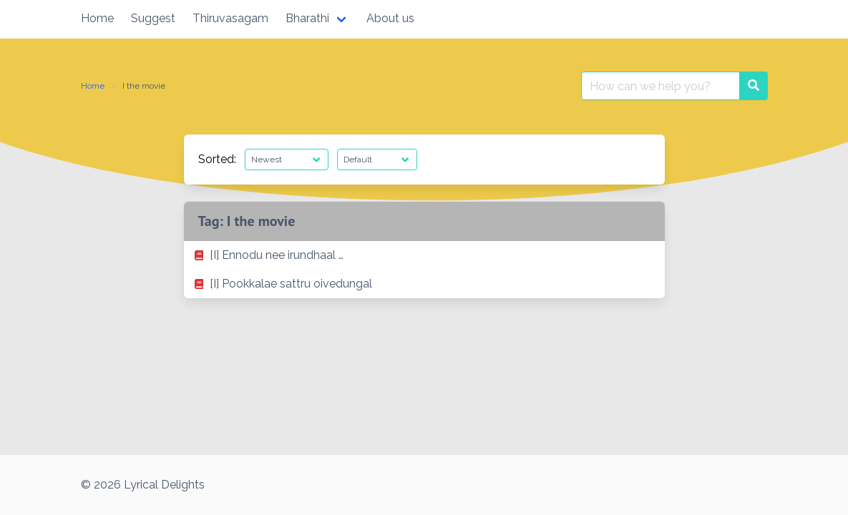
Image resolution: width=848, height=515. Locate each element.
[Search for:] (660, 86)
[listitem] (424, 255)
